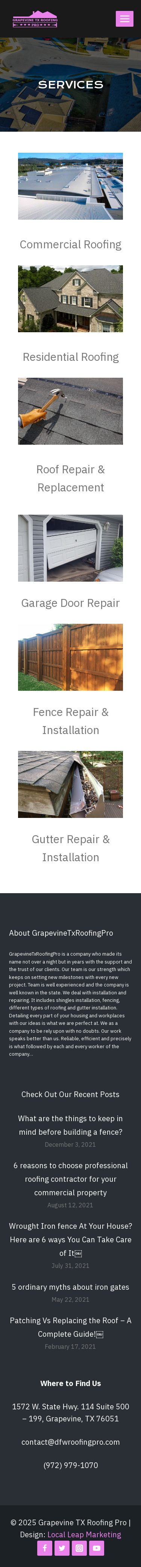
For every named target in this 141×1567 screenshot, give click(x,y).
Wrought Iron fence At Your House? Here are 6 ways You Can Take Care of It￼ (70, 1239)
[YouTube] (96, 1548)
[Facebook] (44, 1548)
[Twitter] (62, 1548)
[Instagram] (79, 1548)
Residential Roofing (71, 356)
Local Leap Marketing (84, 1534)
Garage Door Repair (70, 602)
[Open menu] (124, 18)
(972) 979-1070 (70, 1465)
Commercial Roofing (70, 244)
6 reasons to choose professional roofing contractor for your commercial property (71, 1179)
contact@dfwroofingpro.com (70, 1442)
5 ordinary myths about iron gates (70, 1287)
